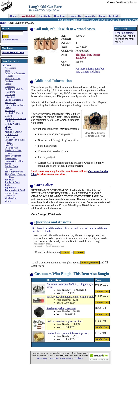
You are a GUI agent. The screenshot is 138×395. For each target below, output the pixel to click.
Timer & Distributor (14, 171)
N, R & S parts (11, 134)
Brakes (8, 84)
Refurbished (82, 50)
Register (133, 2)
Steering (8, 169)
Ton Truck (9, 179)
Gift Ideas (9, 121)
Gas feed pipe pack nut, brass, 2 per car (67, 333)
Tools (7, 185)
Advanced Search (10, 39)
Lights (8, 126)
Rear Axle (9, 145)
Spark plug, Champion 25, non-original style (70, 296)
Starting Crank (11, 166)
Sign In (125, 2)
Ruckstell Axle (11, 148)
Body (7, 70)
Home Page (42, 358)
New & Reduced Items (13, 52)
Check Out (108, 19)
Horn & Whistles (12, 124)
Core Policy (43, 185)
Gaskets (8, 116)
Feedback (78, 358)
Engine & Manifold (13, 100)
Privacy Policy (66, 358)
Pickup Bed (10, 137)
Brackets (9, 81)
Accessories (10, 68)
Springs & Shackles (14, 161)
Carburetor (10, 86)
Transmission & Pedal (15, 190)
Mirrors (8, 129)
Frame (8, 108)
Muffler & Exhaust (13, 132)
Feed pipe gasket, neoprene (61, 308)
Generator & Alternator (15, 118)
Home (3, 22)
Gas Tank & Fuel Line (15, 113)
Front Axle (10, 110)
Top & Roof (10, 187)
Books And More (12, 78)
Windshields (10, 198)
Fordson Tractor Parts (14, 105)
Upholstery (10, 195)
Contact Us (53, 358)
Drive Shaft (10, 97)
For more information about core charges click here (90, 70)
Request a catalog (124, 32)
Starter (8, 163)
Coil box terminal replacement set (64, 321)
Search (5, 28)
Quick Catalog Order (127, 19)
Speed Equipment (13, 156)
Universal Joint (12, 193)
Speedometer (11, 158)
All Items (6, 65)
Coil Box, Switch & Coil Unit (14, 90)
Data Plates (10, 94)
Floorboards (10, 102)
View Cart (95, 19)
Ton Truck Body (12, 182)
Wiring (8, 201)
